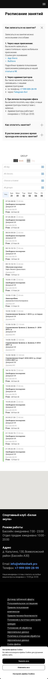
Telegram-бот (21, 92)
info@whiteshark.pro (24, 563)
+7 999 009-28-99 (28, 89)
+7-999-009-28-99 (27, 568)
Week (20, 160)
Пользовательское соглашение (22, 603)
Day (33, 160)
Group (24, 155)
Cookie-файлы (14, 644)
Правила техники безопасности (22, 615)
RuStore (12, 61)
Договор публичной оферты (20, 599)
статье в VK (11, 71)
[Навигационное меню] (44, 4)
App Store (12, 58)
